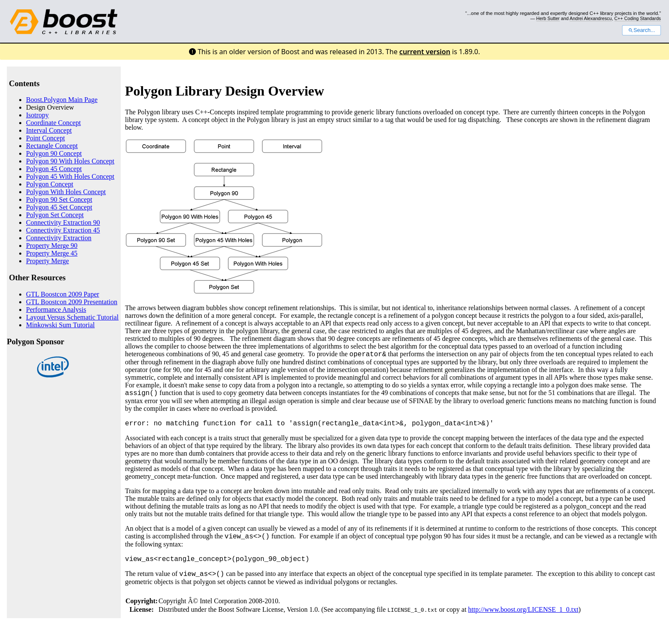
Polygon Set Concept (55, 214)
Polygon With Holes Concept (66, 191)
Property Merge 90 (52, 245)
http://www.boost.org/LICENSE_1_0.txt (523, 609)
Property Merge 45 (52, 253)
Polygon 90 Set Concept (59, 199)
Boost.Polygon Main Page (62, 99)
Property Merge (47, 261)
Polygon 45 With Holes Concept (70, 176)
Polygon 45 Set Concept (59, 207)
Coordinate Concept (53, 122)
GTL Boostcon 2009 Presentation (71, 301)
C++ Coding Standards (637, 18)
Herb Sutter (548, 18)
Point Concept (45, 138)
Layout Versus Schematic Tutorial (72, 317)
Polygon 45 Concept (54, 168)
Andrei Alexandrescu (591, 18)
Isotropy (37, 115)
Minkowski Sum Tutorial (60, 324)
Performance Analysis (56, 309)
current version (425, 51)
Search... (641, 30)
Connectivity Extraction (58, 237)
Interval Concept (49, 130)
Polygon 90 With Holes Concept (70, 161)
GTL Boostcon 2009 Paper (62, 294)
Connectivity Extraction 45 (63, 230)
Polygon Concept (49, 184)
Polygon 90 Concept (54, 153)
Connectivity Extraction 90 (63, 222)
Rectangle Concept (52, 145)
